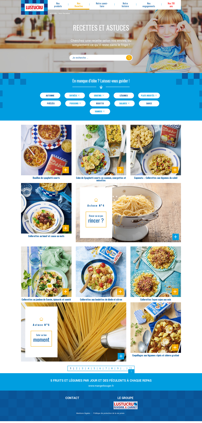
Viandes (100, 113)
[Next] (131, 373)
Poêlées (50, 104)
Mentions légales (83, 415)
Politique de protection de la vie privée (108, 415)
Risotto (100, 104)
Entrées (73, 96)
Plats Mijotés (149, 96)
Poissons (75, 104)
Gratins (97, 96)
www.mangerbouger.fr (101, 387)
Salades (124, 104)
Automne (48, 96)
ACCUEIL (53, 13)
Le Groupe (125, 400)
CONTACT (72, 400)
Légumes (122, 96)
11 (130, 370)
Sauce (149, 104)
